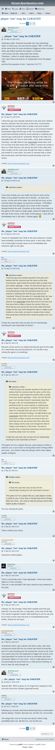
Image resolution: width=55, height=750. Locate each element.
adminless (13, 187)
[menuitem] (8, 9)
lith (10, 381)
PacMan (12, 477)
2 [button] (30, 23)
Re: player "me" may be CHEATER (19, 114)
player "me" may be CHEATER (21, 18)
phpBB (20, 744)
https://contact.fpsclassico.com (18, 163)
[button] (34, 23)
